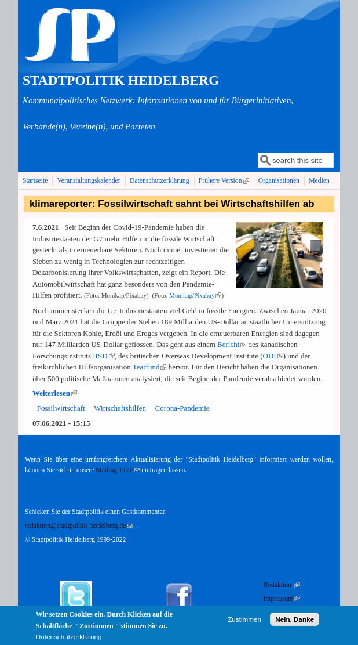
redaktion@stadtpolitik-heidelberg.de (79, 526)
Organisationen (278, 180)
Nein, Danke (294, 622)
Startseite (35, 180)
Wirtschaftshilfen (120, 408)
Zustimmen (244, 622)
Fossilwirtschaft (61, 408)
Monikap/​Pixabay (195, 295)
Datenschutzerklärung (159, 180)
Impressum (281, 599)
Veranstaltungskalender (88, 180)
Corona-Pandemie (182, 408)
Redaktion (282, 585)
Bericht (231, 344)
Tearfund (150, 367)
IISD (103, 356)
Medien (319, 180)
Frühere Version (225, 180)
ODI (273, 356)
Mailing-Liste (118, 470)
